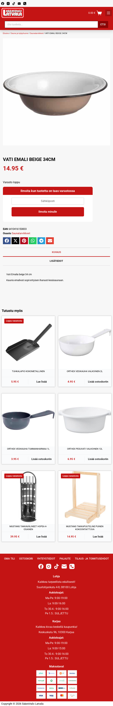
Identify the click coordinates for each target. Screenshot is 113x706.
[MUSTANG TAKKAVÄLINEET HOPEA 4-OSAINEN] (28, 497)
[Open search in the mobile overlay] (56, 24)
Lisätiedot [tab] (56, 261)
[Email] (19, 3)
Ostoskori (26, 558)
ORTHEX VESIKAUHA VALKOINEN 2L (85, 371)
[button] (7, 240)
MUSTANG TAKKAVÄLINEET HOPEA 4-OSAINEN (28, 528)
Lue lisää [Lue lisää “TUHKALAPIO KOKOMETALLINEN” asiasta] (41, 381)
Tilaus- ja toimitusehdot (92, 558)
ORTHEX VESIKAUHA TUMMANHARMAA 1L (28, 449)
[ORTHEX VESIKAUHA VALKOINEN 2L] (84, 342)
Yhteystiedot (46, 558)
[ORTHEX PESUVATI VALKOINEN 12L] (84, 420)
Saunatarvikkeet (36, 33)
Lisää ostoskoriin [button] (98, 381)
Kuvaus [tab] (56, 252)
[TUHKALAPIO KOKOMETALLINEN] (28, 342)
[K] (108, 13)
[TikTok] (13, 3)
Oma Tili (9, 558)
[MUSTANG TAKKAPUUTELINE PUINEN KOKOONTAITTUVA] (84, 497)
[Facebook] (2, 3)
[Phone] (24, 3)
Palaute (65, 558)
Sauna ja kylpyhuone (19, 33)
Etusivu (6, 33)
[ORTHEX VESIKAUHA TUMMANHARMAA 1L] (28, 420)
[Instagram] (8, 3)
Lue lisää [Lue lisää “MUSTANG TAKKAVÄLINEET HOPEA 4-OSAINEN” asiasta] (41, 536)
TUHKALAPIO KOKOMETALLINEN (28, 371)
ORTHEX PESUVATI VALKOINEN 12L (84, 449)
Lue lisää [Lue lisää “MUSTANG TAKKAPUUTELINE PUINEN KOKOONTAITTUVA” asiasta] (98, 536)
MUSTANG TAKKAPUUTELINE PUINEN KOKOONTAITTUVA (84, 528)
